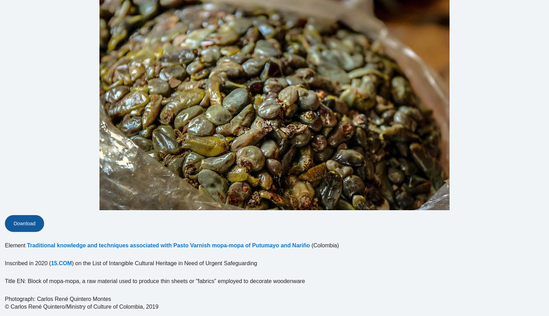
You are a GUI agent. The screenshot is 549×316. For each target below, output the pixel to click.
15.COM (61, 263)
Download (24, 223)
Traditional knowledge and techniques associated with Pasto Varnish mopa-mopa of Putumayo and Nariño (168, 245)
